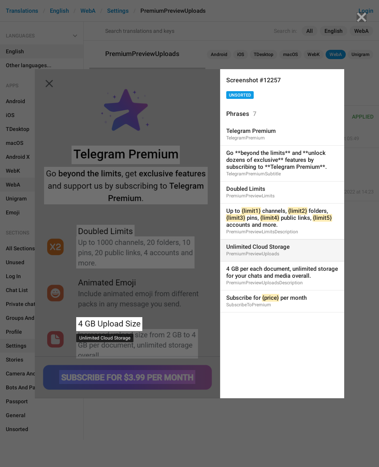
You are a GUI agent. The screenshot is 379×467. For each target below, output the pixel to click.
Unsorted (240, 95)
